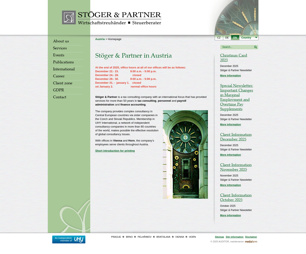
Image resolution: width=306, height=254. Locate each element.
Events (58, 55)
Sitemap (219, 237)
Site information (235, 237)
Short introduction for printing (115, 150)
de (227, 37)
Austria (100, 39)
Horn (192, 237)
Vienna (179, 237)
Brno (129, 237)
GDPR (58, 90)
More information (230, 75)
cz (219, 37)
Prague (116, 237)
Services (60, 48)
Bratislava (163, 237)
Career (59, 76)
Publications (63, 62)
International (64, 69)
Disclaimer (251, 237)
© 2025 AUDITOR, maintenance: (227, 241)
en (235, 37)
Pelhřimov (144, 237)
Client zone (62, 83)
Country (246, 37)
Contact (59, 97)
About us (61, 41)
